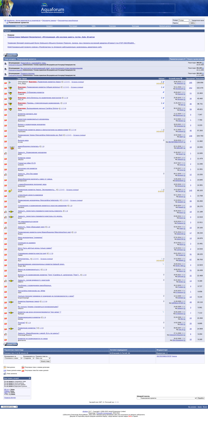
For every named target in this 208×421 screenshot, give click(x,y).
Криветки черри (24, 158)
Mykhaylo (21, 314)
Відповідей (191, 78)
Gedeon (20, 244)
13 (191, 238)
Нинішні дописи (165, 26)
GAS (19, 324)
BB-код (6, 389)
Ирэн (19, 137)
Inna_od (20, 99)
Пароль (175, 23)
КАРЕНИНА (179, 180)
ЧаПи (94, 26)
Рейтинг (161, 78)
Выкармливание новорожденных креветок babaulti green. (41, 264)
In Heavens (179, 292)
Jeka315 (20, 159)
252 (190, 88)
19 (191, 147)
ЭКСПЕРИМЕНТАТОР (175, 142)
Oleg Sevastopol (177, 340)
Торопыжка (21, 131)
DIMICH (20, 282)
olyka (19, 292)
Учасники (112, 26)
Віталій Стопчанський (104, 413)
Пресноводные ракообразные (68, 20)
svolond (180, 131)
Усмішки (7, 391)
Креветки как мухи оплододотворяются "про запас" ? (39, 312)
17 (191, 233)
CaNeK (20, 255)
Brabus (20, 234)
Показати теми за (41, 356)
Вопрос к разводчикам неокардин (31, 124)
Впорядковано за (10, 356)
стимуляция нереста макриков (30, 195)
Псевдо (175, 20)
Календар (135, 26)
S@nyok (20, 276)
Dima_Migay (22, 83)
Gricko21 (21, 165)
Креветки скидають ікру (27, 114)
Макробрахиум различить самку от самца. (35, 179)
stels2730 (180, 233)
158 (190, 136)
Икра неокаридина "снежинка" (30, 237)
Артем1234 (179, 88)
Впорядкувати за (29, 356)
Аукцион (49, 26)
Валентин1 (21, 115)
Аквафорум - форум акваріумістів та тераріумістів (23, 20)
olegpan (180, 297)
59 (191, 109)
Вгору (205, 407)
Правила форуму (10, 397)
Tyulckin (20, 287)
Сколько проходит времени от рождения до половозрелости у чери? (46, 296)
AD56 (20, 154)
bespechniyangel (23, 298)
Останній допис (174, 78)
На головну (192, 407)
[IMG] (6, 393)
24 (191, 206)
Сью (19, 303)
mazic (181, 228)
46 (191, 131)
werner (181, 196)
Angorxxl (180, 186)
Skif (19, 202)
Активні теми (20, 26)
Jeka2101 (180, 83)
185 (190, 83)
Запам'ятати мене (197, 20)
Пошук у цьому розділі (195, 59)
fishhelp (20, 319)
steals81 (180, 202)
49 (191, 302)
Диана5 (180, 207)
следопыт (180, 249)
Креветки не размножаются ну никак (33, 339)
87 (191, 260)
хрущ (181, 164)
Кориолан (21, 126)
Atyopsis (180, 99)
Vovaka (20, 105)
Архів (200, 407)
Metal (181, 110)
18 (191, 212)
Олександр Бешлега (15, 64)
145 (190, 190)
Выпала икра (23, 140)
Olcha (20, 110)
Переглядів (200, 78)
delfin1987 (179, 148)
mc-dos (20, 142)
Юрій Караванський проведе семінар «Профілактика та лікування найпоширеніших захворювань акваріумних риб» (55, 47)
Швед (181, 136)
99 (191, 201)
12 (191, 174)
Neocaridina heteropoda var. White (31, 291)
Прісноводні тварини (49, 20)
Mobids (180, 260)
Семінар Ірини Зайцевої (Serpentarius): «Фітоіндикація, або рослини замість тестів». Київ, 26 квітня (51, 37)
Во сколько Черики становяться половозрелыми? (38, 307)
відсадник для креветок (27, 168)
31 (191, 254)
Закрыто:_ (32, 152)
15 (191, 228)
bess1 (20, 212)
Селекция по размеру (27, 243)
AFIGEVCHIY (22, 181)
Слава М (21, 94)
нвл (182, 104)
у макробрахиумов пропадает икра (32, 184)
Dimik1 (181, 281)
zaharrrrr (20, 308)
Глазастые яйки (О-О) (27, 163)
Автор (24, 78)
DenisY (180, 154)
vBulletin (85, 411)
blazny (20, 271)
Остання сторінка (77, 82)
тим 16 (181, 329)
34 (191, 99)
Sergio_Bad (22, 266)
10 (191, 339)
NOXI (181, 244)
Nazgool (180, 94)
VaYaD (20, 239)
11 (191, 93)
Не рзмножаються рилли (28, 222)
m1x (19, 148)
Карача (174, 356)
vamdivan (21, 207)
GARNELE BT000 (177, 303)
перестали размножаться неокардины (33, 119)
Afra (181, 319)
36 (191, 104)
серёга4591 (22, 223)
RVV (19, 330)
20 (191, 323)
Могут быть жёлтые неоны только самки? (35, 248)
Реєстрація (73, 26)
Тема (19, 78)
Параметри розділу (177, 59)
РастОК (180, 191)
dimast (20, 191)
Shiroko (180, 120)
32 (191, 276)
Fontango (180, 223)
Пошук (191, 26)
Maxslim (20, 89)
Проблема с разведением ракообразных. (35, 285)
